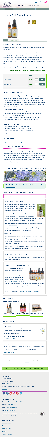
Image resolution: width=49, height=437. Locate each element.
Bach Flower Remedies (12, 407)
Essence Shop (9, 9)
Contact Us (44, 9)
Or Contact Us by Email (9, 338)
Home (3, 8)
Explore (28, 9)
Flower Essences (11, 404)
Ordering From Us (6, 423)
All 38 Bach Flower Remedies (13, 184)
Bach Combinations (39, 184)
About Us (38, 9)
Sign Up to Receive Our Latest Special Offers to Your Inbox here (25, 368)
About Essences (17, 9)
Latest (33, 9)
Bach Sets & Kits (27, 184)
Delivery (4, 425)
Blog (24, 8)
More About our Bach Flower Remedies (13, 163)
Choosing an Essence (9, 352)
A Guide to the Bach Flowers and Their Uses (28, 291)
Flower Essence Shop (10, 410)
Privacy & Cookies (6, 428)
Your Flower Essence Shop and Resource (15, 401)
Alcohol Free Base (10, 187)
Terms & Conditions (7, 434)
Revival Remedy (12, 225)
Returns (4, 431)
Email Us (27, 362)
